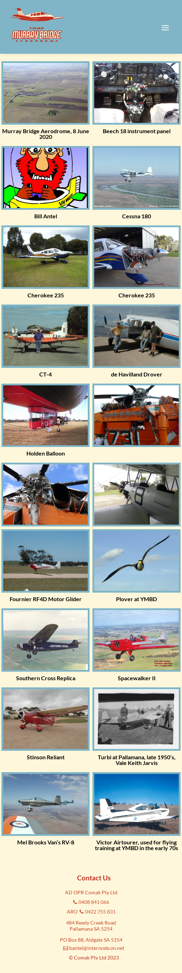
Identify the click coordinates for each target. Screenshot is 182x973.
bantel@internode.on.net (96, 948)
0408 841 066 (94, 902)
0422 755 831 (100, 912)
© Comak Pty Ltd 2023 (94, 957)
